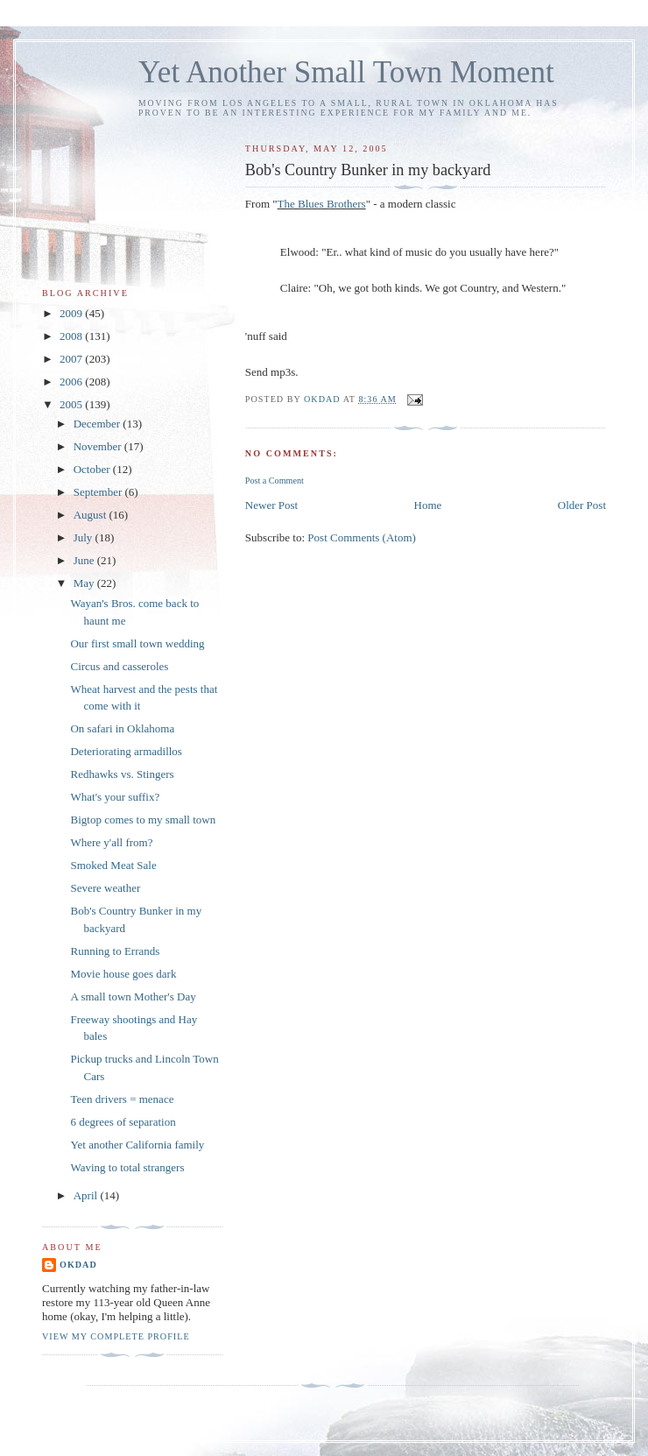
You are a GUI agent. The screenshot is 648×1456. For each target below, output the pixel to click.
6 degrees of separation (122, 1121)
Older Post (582, 505)
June (85, 560)
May (85, 583)
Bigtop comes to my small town (142, 819)
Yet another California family (137, 1144)
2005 (72, 404)
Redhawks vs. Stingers (121, 774)
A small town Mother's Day (132, 996)
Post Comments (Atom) (361, 537)
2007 (72, 358)
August (91, 514)
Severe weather (105, 887)
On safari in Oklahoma (122, 728)
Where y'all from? (111, 842)
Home (428, 505)
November (99, 446)
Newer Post (271, 505)
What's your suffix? (114, 796)
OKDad (78, 1264)
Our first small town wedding (137, 643)
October (93, 469)
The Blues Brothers (322, 203)
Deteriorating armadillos (125, 751)
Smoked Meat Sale (113, 865)
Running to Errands (114, 951)
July (84, 537)
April (87, 1195)
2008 (72, 336)
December (98, 423)
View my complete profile (116, 1336)
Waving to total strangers (127, 1167)
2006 (72, 381)
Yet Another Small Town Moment (346, 72)
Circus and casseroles (119, 666)
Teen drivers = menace (121, 1099)
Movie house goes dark (123, 973)
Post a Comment (274, 480)
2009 (72, 313)
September (99, 491)
